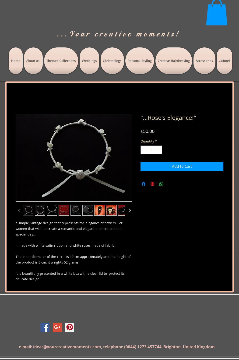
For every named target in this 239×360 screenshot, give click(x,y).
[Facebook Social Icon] (44, 327)
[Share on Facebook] (143, 184)
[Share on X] (170, 184)
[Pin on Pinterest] (152, 184)
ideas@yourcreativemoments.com (67, 346)
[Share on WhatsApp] (161, 184)
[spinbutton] (151, 150)
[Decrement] (144, 150)
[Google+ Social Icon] (57, 327)
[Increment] (158, 150)
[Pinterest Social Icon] (69, 327)
